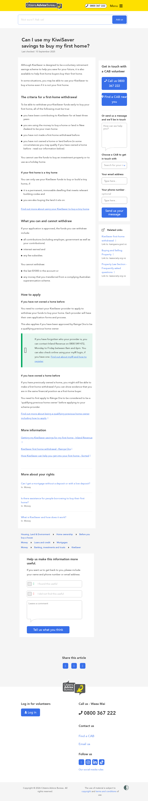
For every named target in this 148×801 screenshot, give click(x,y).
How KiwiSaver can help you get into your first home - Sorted (55, 455)
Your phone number (114, 192)
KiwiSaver (76, 547)
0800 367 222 (96, 6)
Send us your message (114, 212)
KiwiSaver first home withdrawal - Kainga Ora (46, 449)
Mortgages (62, 542)
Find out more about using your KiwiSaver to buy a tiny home (55, 209)
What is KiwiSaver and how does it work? (43, 517)
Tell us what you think (48, 630)
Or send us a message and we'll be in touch (114, 117)
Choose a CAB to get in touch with (114, 156)
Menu (116, 6)
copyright (87, 791)
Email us (84, 744)
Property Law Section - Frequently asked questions (114, 268)
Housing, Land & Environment (36, 534)
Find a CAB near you (114, 99)
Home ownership (64, 534)
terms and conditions (106, 791)
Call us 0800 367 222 (114, 83)
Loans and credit (42, 542)
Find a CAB (86, 736)
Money (24, 542)
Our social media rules (91, 769)
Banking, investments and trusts (50, 547)
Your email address (112, 174)
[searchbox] (65, 19)
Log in (30, 712)
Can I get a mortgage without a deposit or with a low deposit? (55, 483)
